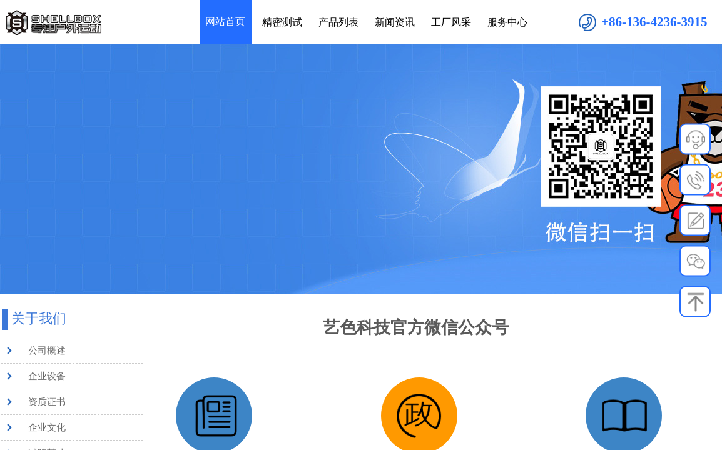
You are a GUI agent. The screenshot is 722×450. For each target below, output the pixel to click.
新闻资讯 (395, 22)
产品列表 (338, 22)
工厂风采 (451, 22)
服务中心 (507, 22)
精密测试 (282, 22)
